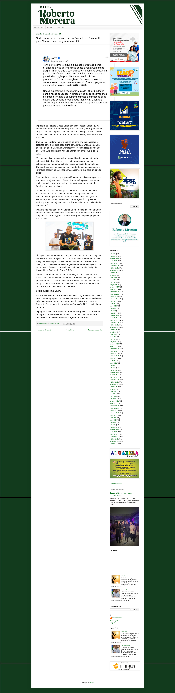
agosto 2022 (113, 358)
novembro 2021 (114, 379)
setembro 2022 (114, 356)
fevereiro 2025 (114, 287)
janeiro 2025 (113, 289)
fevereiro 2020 (114, 429)
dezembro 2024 (114, 292)
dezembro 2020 (114, 406)
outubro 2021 (114, 382)
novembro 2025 (114, 266)
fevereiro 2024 (114, 315)
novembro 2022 (114, 351)
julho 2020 (113, 418)
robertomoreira (117, 618)
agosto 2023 (113, 330)
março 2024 (113, 313)
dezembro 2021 (114, 377)
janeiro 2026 (113, 261)
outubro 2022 (114, 353)
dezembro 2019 (114, 434)
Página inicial (39, 27)
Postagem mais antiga (95, 330)
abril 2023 (113, 339)
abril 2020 (113, 425)
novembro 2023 (114, 322)
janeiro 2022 (113, 375)
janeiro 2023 (113, 346)
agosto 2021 (113, 387)
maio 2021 (113, 394)
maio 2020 (113, 422)
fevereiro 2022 (114, 372)
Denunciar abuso (116, 483)
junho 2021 (113, 391)
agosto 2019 (113, 444)
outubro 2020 (114, 410)
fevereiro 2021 (114, 401)
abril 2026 (113, 254)
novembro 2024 (114, 294)
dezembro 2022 (114, 349)
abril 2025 (113, 282)
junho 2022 (113, 363)
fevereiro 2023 (114, 344)
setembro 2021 (114, 384)
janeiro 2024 (113, 318)
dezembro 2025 (114, 263)
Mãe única (124, 576)
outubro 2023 (114, 325)
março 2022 (113, 370)
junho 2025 (113, 277)
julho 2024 (113, 304)
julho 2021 (113, 389)
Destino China (125, 590)
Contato (50, 27)
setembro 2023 (114, 327)
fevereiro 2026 (114, 258)
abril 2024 (113, 311)
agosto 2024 (113, 301)
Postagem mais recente (44, 330)
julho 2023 (113, 332)
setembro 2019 (114, 441)
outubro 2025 (114, 268)
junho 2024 (113, 306)
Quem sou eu (61, 27)
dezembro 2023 (114, 320)
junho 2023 (113, 334)
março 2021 (113, 398)
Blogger (91, 682)
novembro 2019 (114, 437)
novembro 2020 (114, 408)
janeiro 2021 (113, 403)
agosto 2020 (113, 415)
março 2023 (113, 341)
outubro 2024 (114, 296)
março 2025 (113, 285)
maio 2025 (113, 280)
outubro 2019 (114, 439)
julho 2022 (113, 360)
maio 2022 (113, 365)
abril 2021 (113, 396)
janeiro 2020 (113, 432)
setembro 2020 (114, 413)
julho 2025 (113, 275)
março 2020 (113, 427)
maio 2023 (113, 337)
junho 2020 (113, 420)
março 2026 (113, 256)
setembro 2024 (114, 299)
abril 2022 (113, 368)
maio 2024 (113, 308)
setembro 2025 (114, 270)
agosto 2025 (113, 273)
